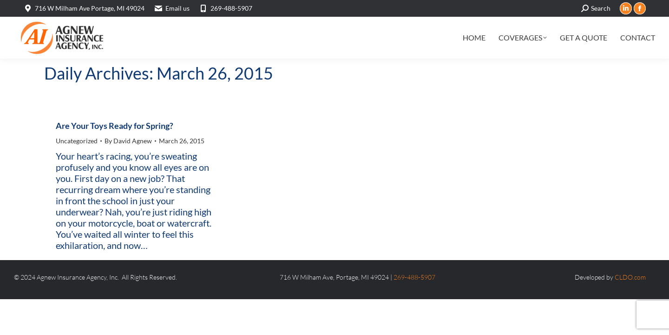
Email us (177, 8)
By (128, 141)
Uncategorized (77, 141)
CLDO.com (630, 277)
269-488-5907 (225, 8)
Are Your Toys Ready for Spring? (114, 126)
